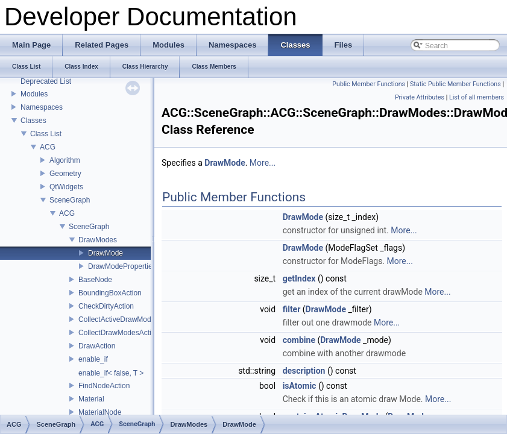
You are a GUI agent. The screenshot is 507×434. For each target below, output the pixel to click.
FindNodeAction (104, 386)
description (304, 371)
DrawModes (97, 240)
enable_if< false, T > (110, 373)
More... (263, 163)
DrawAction (96, 346)
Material (91, 399)
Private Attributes (419, 97)
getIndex (299, 278)
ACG (47, 147)
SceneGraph (69, 200)
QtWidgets (66, 187)
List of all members (476, 97)
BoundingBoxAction (110, 293)
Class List (45, 134)
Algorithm (64, 160)
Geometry (65, 173)
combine (299, 340)
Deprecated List (45, 81)
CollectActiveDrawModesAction (128, 319)
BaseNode (95, 279)
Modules (34, 94)
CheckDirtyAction (106, 306)
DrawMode (105, 253)
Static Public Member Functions (455, 84)
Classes (33, 120)
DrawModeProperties (122, 266)
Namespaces (41, 107)
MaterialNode (99, 412)
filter (292, 309)
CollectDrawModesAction (118, 333)
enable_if (93, 359)
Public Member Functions (368, 84)
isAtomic (299, 386)
